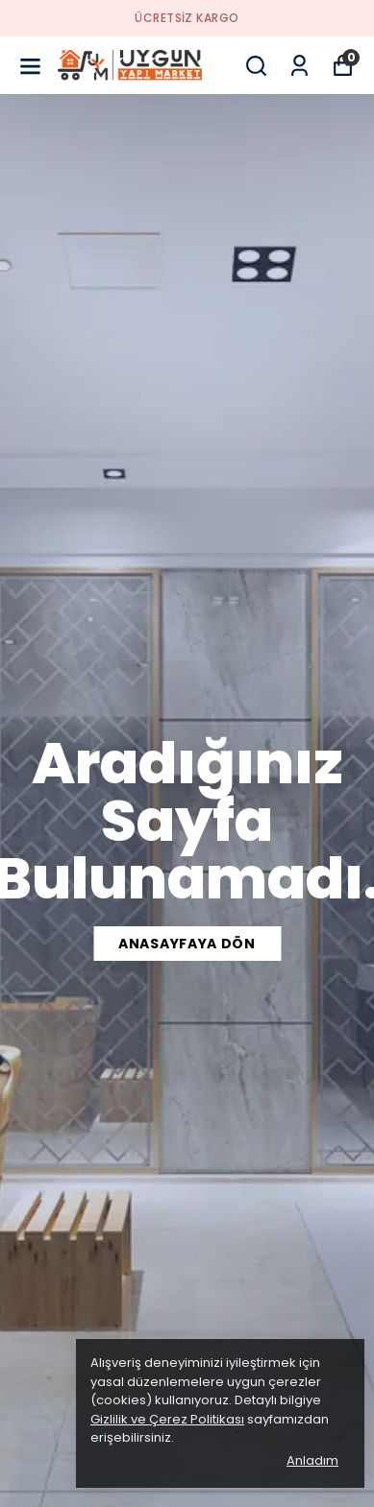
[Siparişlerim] (299, 66)
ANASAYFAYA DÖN (187, 943)
